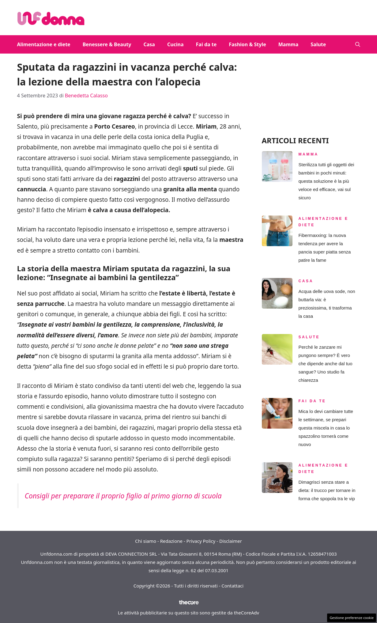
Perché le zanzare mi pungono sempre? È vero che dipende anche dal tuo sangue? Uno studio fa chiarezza (325, 363)
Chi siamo (145, 541)
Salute (318, 44)
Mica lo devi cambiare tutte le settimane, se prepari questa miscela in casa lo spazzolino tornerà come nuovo (326, 428)
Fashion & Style (247, 44)
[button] (357, 44)
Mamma (288, 44)
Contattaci (232, 586)
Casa (149, 44)
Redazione (171, 541)
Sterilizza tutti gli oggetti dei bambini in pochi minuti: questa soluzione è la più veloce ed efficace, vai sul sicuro (326, 181)
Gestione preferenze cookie (352, 617)
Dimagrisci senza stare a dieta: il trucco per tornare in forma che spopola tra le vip (327, 490)
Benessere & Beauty (107, 44)
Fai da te (206, 44)
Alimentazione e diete (43, 44)
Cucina (175, 44)
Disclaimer (230, 541)
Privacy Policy (201, 541)
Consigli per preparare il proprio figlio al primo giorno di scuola (123, 496)
